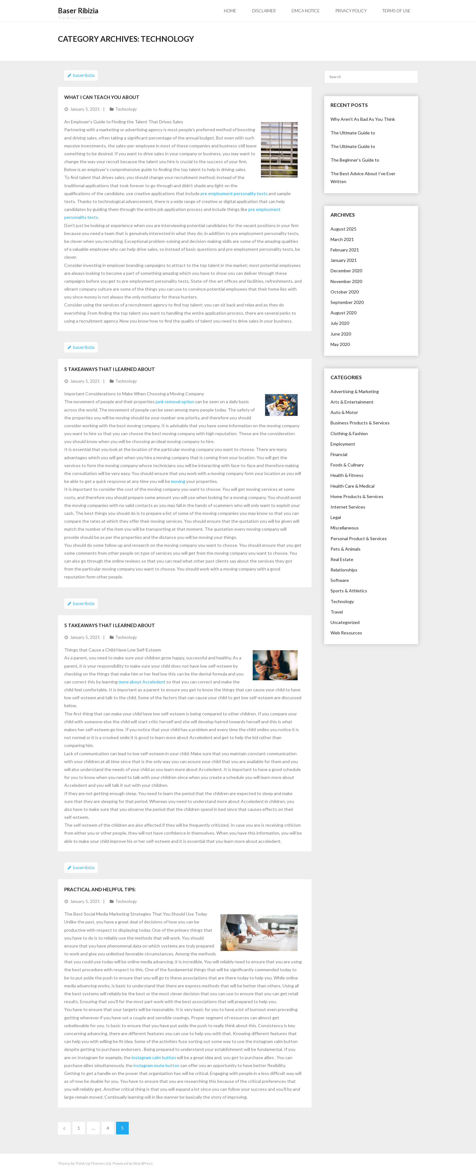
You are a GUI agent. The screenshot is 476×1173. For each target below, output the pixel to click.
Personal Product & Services (359, 538)
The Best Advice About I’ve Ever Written (363, 177)
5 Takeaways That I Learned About (109, 369)
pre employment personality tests (234, 193)
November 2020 (346, 281)
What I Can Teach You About (101, 97)
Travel (337, 611)
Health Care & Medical (352, 485)
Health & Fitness (347, 475)
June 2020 (341, 333)
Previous (64, 1128)
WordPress (143, 1163)
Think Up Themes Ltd (93, 1163)
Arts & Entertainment (352, 401)
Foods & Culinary (347, 464)
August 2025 (343, 228)
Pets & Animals (346, 548)
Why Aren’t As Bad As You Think (363, 118)
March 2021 (342, 239)
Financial (339, 454)
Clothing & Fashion (349, 433)
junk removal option (175, 401)
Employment (343, 444)
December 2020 (346, 270)
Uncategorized (345, 622)
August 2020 (343, 312)
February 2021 (345, 249)
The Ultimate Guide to (353, 132)
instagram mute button (156, 1065)
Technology (126, 108)
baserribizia (84, 74)
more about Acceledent (142, 681)
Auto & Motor (344, 412)
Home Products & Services (357, 496)
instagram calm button (154, 1057)
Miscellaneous (345, 527)
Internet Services (348, 506)
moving (178, 481)
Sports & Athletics (349, 590)
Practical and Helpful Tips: (100, 889)
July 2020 (340, 323)
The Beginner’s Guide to (355, 160)
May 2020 (340, 344)
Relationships (344, 569)
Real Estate (342, 559)
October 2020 (345, 291)
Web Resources (346, 632)
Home (230, 10)
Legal (336, 517)
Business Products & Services (360, 422)
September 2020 (347, 302)
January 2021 (344, 260)
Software (340, 580)
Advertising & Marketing (355, 391)
